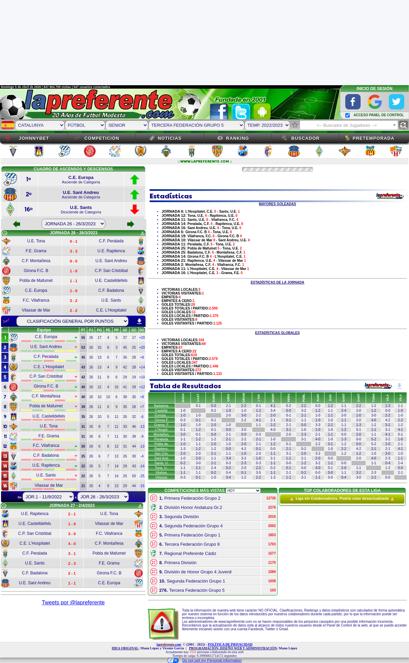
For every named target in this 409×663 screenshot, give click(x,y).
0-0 (213, 406)
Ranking (237, 138)
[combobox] (349, 125)
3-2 (303, 410)
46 (134, 426)
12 (99, 387)
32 (134, 417)
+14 (142, 367)
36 (125, 357)
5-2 (373, 439)
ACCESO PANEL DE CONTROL (378, 115)
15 (99, 347)
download (139, 321)
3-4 (273, 410)
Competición (101, 138)
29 (125, 377)
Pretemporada (374, 138)
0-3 (183, 420)
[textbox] (349, 125)
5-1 (358, 430)
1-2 (330, 406)
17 (99, 338)
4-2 (387, 420)
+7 (142, 407)
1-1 (343, 406)
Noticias (170, 138)
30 (134, 397)
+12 (142, 387)
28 (134, 357)
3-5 (258, 472)
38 (125, 397)
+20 (142, 338)
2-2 (303, 406)
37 (125, 338)
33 (125, 426)
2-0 (358, 410)
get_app (142, 233)
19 (134, 377)
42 (125, 367)
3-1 (387, 425)
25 (134, 347)
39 (134, 436)
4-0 (373, 420)
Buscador (305, 138)
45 (125, 347)
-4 (141, 456)
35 (125, 407)
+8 (142, 357)
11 (99, 377)
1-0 (183, 410)
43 (134, 466)
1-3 (387, 406)
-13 (141, 426)
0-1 (198, 406)
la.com (168, 644)
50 (134, 476)
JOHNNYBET (34, 138)
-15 (141, 486)
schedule (4, 233)
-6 (141, 417)
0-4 (387, 463)
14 (116, 466)
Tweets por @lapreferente (73, 602)
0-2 (288, 406)
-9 (141, 436)
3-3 (317, 425)
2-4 (343, 410)
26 (91, 338)
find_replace (403, 125)
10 (116, 387)
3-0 (243, 415)
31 (125, 446)
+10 (142, 377)
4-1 (273, 406)
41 (125, 387)
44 (134, 446)
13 (99, 357)
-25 (141, 476)
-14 (141, 466)
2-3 (303, 434)
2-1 (228, 406)
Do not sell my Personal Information (204, 660)
